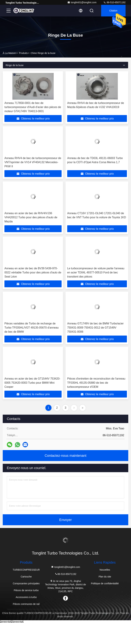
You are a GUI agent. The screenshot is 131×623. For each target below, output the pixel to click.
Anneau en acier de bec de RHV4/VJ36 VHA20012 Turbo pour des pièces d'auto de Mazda (30, 217)
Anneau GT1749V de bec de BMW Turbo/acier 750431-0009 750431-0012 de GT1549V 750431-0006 (95, 327)
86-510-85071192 (114, 2)
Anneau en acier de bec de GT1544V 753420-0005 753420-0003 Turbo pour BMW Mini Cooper (32, 382)
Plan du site (105, 576)
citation (113, 10)
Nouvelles (105, 569)
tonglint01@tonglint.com (81, 2)
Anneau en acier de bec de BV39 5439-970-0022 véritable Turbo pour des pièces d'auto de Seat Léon (32, 272)
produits (23, 53)
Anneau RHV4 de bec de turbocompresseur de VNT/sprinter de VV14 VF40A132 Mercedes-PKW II (32, 162)
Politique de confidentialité (105, 583)
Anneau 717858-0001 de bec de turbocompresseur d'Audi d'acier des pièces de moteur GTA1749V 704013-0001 (32, 107)
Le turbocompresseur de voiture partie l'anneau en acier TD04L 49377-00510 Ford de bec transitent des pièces (95, 272)
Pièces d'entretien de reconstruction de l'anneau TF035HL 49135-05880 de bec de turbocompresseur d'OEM (96, 382)
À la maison (9, 53)
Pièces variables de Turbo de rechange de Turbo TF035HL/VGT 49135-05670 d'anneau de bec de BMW (31, 327)
